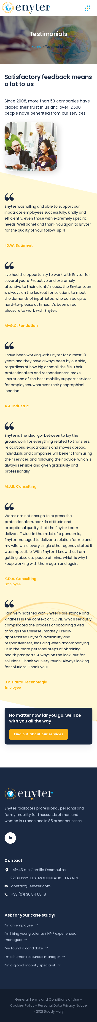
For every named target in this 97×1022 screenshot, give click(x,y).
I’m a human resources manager (32, 956)
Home (36, 46)
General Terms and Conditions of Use (47, 999)
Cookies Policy (22, 1005)
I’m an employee (19, 925)
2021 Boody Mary (50, 1011)
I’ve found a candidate (24, 948)
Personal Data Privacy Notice (62, 1005)
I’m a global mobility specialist (30, 965)
